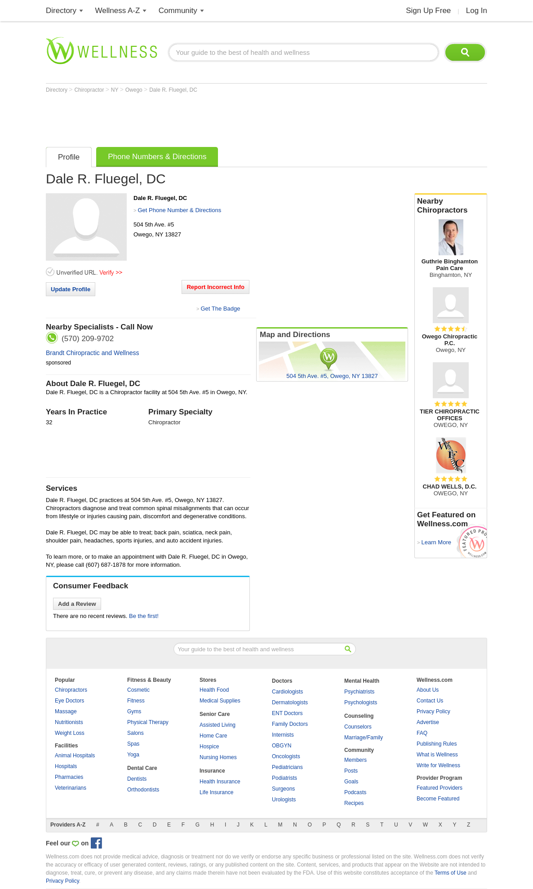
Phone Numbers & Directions (157, 156)
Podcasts (355, 792)
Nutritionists (69, 722)
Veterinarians (70, 788)
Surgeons (283, 789)
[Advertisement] (209, 118)
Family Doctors (290, 724)
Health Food (214, 690)
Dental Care (142, 768)
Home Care (213, 736)
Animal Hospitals (75, 755)
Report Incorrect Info (215, 287)
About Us (428, 690)
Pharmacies (69, 777)
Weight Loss (69, 733)
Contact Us (430, 701)
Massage (66, 711)
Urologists (284, 799)
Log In (476, 10)
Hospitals (66, 766)
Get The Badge (220, 308)
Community (178, 10)
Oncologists (286, 756)
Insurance (212, 771)
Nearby (450, 206)
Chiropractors (71, 690)
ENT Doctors (287, 713)
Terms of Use (450, 873)
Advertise (428, 722)
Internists (283, 735)
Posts (351, 771)
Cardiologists (287, 692)
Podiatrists (284, 778)
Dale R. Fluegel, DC (173, 90)
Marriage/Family (363, 737)
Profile (69, 157)
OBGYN (281, 745)
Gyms (134, 711)
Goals (351, 781)
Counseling (358, 716)
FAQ (422, 733)
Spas (133, 744)
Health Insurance (220, 781)
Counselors (358, 727)
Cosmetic (138, 690)
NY (115, 90)
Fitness (136, 701)
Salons (135, 733)
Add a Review (77, 603)
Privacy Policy (433, 711)
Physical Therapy (148, 722)
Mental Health (361, 681)
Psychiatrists (359, 692)
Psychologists (360, 702)
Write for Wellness (438, 765)
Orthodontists (143, 790)
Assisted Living (217, 725)
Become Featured (438, 799)
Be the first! (144, 616)
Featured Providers (439, 788)
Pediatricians (287, 767)
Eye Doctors (69, 701)
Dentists (137, 779)
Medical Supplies (220, 701)
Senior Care (215, 714)
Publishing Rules (437, 744)
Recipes (354, 803)
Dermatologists (290, 702)
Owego (134, 90)
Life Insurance (216, 792)
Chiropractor (89, 90)
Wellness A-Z (117, 10)
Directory (61, 10)
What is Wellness (437, 754)
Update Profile (70, 289)
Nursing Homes (218, 757)
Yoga (133, 754)
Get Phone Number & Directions (179, 210)
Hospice (209, 746)
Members (355, 760)
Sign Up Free (428, 10)
